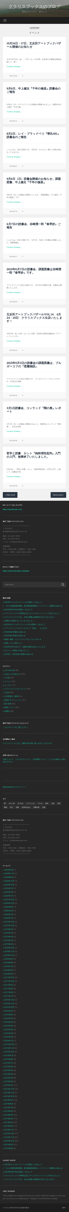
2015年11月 (9, 1048)
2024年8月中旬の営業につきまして (18, 610)
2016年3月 (8, 1033)
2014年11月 (9, 1093)
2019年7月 (8, 933)
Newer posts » (58, 495)
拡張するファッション (13, 700)
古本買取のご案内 (11, 696)
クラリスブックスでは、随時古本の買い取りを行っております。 (28, 743)
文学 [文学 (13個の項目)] (58, 803)
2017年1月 (8, 996)
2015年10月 (9, 1052)
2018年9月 (8, 959)
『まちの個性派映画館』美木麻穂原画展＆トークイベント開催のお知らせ (33, 606)
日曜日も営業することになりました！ (19, 621)
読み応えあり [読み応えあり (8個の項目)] (26, 807)
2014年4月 (8, 1119)
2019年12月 (9, 922)
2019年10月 (9, 925)
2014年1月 (8, 1130)
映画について (9, 707)
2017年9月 (8, 985)
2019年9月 (8, 929)
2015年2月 (8, 1081)
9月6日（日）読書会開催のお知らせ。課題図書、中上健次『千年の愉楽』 (34, 180)
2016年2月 (8, 1037)
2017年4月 (8, 992)
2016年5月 (8, 1026)
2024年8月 (8, 877)
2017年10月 (9, 981)
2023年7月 (8, 888)
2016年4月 (8, 1029)
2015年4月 (8, 1074)
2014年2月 (8, 1126)
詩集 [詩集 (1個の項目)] (17, 807)
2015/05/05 (13, 302)
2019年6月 (8, 937)
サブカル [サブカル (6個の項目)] (20, 803)
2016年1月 (8, 1041)
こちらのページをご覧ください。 (16, 727)
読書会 (7, 711)
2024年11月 (9, 873)
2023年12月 (9, 881)
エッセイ (7, 685)
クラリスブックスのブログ (35, 6)
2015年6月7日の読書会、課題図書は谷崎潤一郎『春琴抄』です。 (34, 270)
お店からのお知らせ (12, 674)
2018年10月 (9, 955)
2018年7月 (8, 966)
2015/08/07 (13, 166)
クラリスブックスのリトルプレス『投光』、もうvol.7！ (26, 628)
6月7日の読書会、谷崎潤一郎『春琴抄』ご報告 (34, 225)
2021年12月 (9, 900)
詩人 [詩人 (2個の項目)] (11, 807)
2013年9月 (8, 1145)
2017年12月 (9, 977)
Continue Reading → (14, 67)
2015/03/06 (13, 440)
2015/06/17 (13, 256)
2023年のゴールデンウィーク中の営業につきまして (25, 624)
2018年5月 (8, 970)
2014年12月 (9, 1089)
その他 (7, 678)
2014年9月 (8, 1100)
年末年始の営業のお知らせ (15, 632)
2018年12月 (9, 948)
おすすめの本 (9, 670)
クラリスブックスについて (15, 689)
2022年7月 (8, 896)
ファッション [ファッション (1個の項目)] (30, 803)
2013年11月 (9, 1137)
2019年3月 (8, 940)
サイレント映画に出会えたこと (16, 650)
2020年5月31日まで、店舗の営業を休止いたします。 (25, 647)
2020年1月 (8, 918)
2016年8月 (8, 1015)
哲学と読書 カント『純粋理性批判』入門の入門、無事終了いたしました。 (33, 455)
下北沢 (7, 693)
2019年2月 (8, 944)
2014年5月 (8, 1115)
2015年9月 (8, 1055)
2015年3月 (8, 1078)
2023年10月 (9, 885)
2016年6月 (8, 1022)
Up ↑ (64, 1208)
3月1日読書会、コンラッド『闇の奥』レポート (34, 409)
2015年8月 (8, 1059)
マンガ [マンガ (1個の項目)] (40, 803)
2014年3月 (8, 1122)
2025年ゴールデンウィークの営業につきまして (23, 602)
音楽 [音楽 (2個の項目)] (43, 807)
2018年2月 (8, 974)
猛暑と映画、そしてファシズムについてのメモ (22, 639)
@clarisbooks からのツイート (14, 787)
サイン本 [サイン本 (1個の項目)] (12, 803)
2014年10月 (9, 1096)
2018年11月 (9, 951)
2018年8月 (8, 963)
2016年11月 (9, 1004)
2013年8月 (8, 1148)
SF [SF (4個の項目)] (5, 803)
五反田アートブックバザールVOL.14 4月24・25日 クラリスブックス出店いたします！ (34, 317)
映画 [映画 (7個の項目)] (5, 807)
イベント (7, 681)
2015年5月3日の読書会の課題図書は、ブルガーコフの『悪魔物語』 (34, 364)
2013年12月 (9, 1133)
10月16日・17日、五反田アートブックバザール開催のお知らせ (34, 45)
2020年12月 (9, 903)
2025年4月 (8, 870)
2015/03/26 (13, 350)
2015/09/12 (13, 121)
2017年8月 (8, 989)
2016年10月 (9, 1007)
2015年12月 (9, 1044)
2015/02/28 (13, 486)
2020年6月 (8, 911)
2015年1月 (8, 1085)
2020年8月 (8, 907)
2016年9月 (8, 1011)
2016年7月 (8, 1018)
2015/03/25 (13, 395)
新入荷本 (7, 704)
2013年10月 (9, 1141)
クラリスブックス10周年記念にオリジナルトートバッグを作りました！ (32, 613)
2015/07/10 (13, 211)
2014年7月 (8, 1107)
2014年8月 (8, 1104)
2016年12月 (9, 1000)
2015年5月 (8, 1070)
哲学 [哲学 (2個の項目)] (46, 803)
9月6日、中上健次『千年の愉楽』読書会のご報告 (34, 90)
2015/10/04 (13, 76)
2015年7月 (8, 1063)
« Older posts (10, 495)
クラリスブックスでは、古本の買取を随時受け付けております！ (29, 617)
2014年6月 (8, 1111)
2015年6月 (8, 1067)
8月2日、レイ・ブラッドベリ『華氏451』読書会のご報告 (33, 135)
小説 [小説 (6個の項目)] (52, 803)
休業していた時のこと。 (14, 643)
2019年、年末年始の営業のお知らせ (18, 654)
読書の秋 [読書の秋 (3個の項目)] (36, 807)
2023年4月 (8, 892)
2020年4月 (8, 914)
